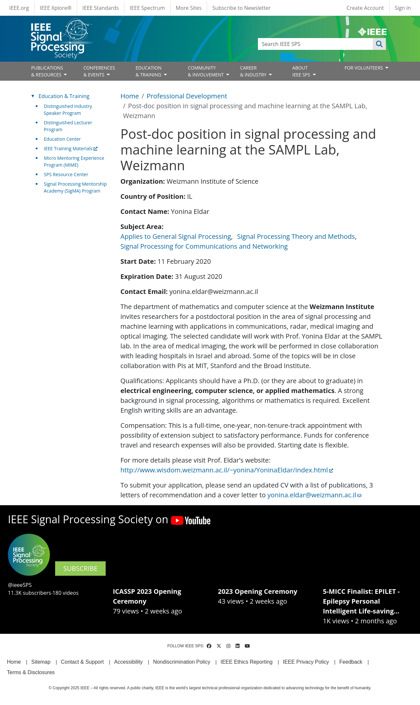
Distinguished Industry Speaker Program (68, 109)
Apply (379, 44)
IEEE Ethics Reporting (246, 662)
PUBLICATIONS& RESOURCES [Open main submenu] (47, 71)
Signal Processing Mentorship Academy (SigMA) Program (75, 187)
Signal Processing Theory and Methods (296, 236)
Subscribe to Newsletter (241, 7)
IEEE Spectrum (147, 7)
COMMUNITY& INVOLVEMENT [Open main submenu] (206, 71)
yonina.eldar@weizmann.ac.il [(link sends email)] (314, 494)
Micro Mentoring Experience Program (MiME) (74, 161)
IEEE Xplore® (56, 7)
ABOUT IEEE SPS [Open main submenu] (301, 71)
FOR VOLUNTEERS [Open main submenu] (364, 68)
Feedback (350, 662)
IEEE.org (19, 7)
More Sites (189, 7)
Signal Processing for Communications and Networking (204, 246)
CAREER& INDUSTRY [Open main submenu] (254, 71)
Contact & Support (82, 662)
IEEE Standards (100, 7)
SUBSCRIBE (80, 568)
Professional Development (187, 96)
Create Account (365, 7)
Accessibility (128, 662)
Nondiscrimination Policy (181, 662)
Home (129, 96)
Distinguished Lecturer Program (68, 126)
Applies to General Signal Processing (175, 236)
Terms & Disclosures (31, 672)
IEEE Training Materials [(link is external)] (70, 148)
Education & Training (64, 96)
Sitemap (41, 662)
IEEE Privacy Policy (306, 662)
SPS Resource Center (66, 174)
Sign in (403, 7)
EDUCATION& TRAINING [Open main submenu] (149, 71)
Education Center (62, 139)
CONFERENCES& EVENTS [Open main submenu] (99, 71)
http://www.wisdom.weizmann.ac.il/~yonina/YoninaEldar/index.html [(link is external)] (226, 470)
